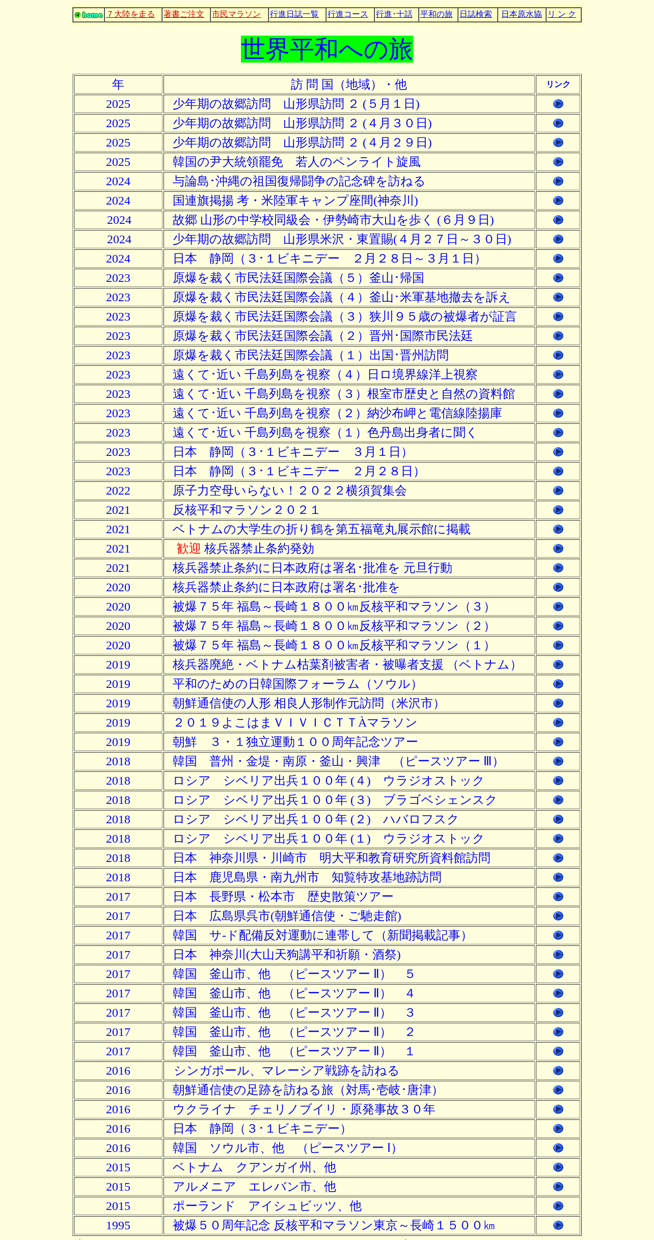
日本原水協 (521, 14)
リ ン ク (562, 14)
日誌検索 (475, 14)
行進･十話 (394, 14)
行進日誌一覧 (294, 14)
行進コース (348, 14)
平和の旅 (436, 14)
